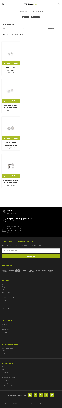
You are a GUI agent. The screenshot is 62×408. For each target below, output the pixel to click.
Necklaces (5, 329)
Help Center (6, 292)
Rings (4, 335)
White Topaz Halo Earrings (11, 144)
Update (51, 28)
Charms (4, 324)
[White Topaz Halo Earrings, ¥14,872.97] (10, 128)
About (4, 284)
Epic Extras (5, 308)
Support (5, 305)
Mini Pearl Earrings (10, 69)
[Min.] (11, 28)
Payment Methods (8, 377)
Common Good (7, 348)
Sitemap (5, 311)
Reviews (5, 303)
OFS (3, 351)
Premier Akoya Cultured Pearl (10, 106)
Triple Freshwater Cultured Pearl (11, 181)
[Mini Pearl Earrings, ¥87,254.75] (10, 53)
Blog (3, 287)
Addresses (5, 375)
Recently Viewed (8, 383)
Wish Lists (5, 380)
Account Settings (8, 385)
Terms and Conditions (9, 295)
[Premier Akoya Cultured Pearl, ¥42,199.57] (10, 91)
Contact (4, 289)
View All (4, 353)
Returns (4, 369)
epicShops (54, 404)
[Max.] (31, 28)
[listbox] (17, 34)
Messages (5, 372)
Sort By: (5, 34)
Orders (4, 367)
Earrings (4, 332)
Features (5, 300)
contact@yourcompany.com (17, 221)
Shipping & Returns (9, 297)
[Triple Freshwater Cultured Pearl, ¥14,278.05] (10, 166)
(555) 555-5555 (11, 213)
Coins (4, 327)
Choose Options (10, 63)
